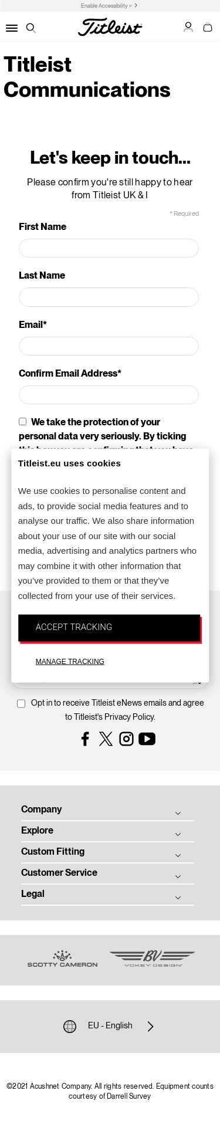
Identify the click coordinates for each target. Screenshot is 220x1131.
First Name (42, 228)
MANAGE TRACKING (70, 661)
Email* (33, 325)
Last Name (42, 276)
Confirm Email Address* (70, 374)
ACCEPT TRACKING (74, 627)
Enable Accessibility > (106, 6)
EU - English (110, 1026)
